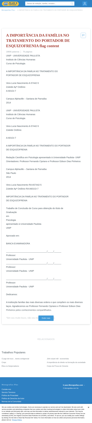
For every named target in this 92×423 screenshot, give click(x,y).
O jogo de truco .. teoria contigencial (15, 359)
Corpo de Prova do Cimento (57, 366)
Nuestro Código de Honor (11, 404)
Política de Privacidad (10, 395)
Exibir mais (46, 318)
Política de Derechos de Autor (13, 398)
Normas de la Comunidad (11, 401)
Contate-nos (6, 389)
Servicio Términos (8, 392)
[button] (83, 41)
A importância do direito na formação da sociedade (66, 362)
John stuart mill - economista (58, 359)
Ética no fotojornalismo (10, 366)
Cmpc (4, 362)
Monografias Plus (8, 10)
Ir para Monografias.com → (74, 385)
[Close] (88, 410)
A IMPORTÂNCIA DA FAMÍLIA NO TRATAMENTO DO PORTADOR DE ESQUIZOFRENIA (50, 10)
